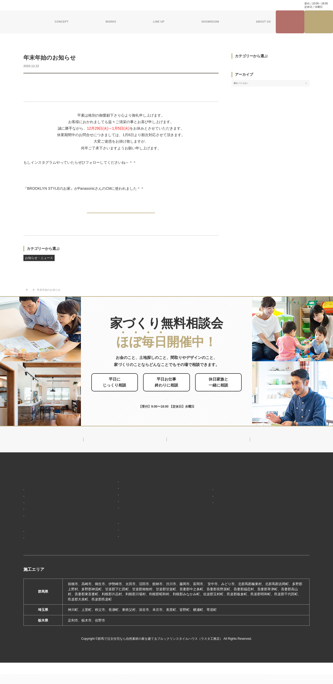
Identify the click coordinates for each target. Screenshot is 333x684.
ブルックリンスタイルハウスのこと (222, 494)
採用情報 (200, 546)
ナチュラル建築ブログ (190, 5)
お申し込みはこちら (175, 401)
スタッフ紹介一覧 (208, 517)
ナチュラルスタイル (111, 500)
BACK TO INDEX (121, 217)
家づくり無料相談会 (276, 531)
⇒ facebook (34, 177)
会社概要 (202, 502)
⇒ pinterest (34, 183)
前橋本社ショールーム (113, 557)
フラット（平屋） (109, 508)
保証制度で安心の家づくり (45, 525)
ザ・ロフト (104, 515)
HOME (28, 484)
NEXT (206, 216)
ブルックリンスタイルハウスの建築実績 (56, 543)
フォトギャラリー (39, 551)
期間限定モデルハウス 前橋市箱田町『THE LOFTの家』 (139, 541)
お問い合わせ (144, 5)
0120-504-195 (282, 5)
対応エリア (203, 509)
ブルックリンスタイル (113, 492)
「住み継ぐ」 (35, 517)
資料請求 (164, 5)
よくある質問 (122, 5)
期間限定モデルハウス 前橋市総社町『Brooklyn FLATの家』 (142, 549)
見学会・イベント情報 (290, 22)
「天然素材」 (35, 509)
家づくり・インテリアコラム (228, 5)
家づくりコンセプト (39, 494)
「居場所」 (33, 502)
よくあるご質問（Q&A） (213, 556)
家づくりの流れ (37, 532)
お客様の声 (33, 558)
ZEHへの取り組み (207, 527)
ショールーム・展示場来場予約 (118, 533)
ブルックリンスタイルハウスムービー (224, 537)
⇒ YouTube (34, 197)
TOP (26, 298)
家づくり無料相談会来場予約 (318, 22)
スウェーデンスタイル (113, 523)
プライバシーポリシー (278, 541)
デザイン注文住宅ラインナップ (118, 484)
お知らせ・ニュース (39, 83)
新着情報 (40, 298)
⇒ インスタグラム (63, 170)
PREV (35, 216)
